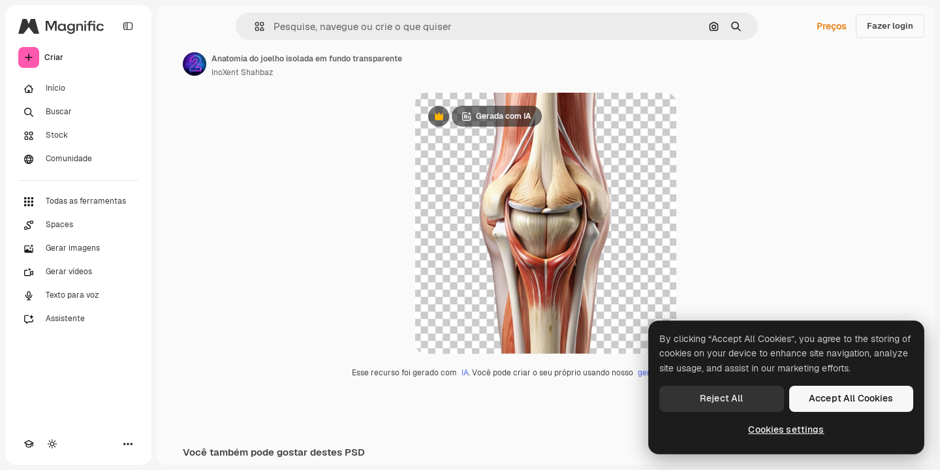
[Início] (78, 88)
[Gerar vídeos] (78, 272)
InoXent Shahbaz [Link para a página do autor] (242, 72)
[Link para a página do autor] (194, 64)
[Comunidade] (78, 159)
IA (465, 373)
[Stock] (78, 135)
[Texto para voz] (78, 295)
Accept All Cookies (851, 398)
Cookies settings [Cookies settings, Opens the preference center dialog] (786, 429)
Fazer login (890, 25)
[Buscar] (78, 112)
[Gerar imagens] (78, 248)
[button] (254, 26)
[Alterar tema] (52, 443)
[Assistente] (78, 319)
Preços (832, 26)
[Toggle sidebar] (128, 26)
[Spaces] (78, 225)
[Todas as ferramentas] (78, 201)
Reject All (721, 398)
